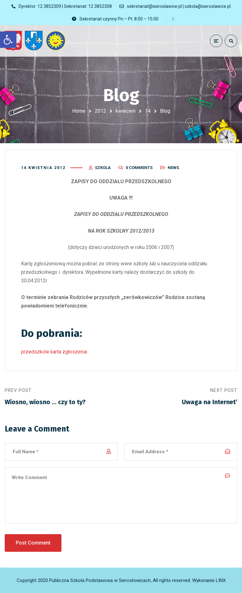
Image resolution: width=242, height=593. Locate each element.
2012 (100, 111)
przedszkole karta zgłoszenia (54, 352)
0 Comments (139, 167)
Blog (165, 111)
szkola (103, 167)
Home (78, 111)
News (173, 167)
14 (148, 111)
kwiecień (125, 111)
